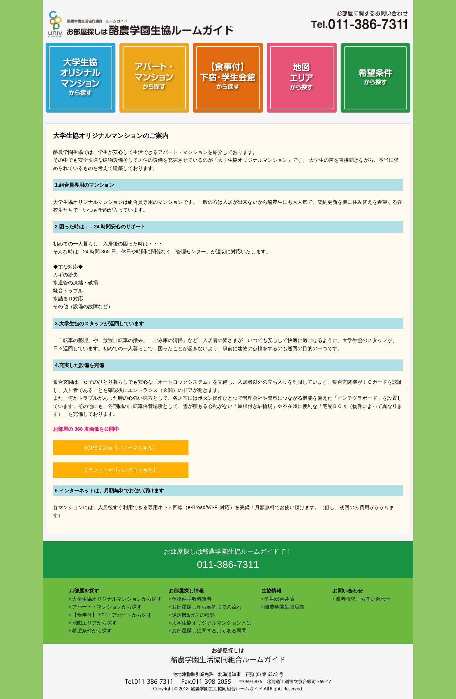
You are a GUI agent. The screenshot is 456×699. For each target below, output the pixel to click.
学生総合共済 (279, 599)
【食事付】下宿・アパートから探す (112, 615)
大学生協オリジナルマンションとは (212, 623)
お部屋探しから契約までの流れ (207, 607)
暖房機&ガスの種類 (193, 615)
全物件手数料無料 (192, 599)
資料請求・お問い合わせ (363, 599)
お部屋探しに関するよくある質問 (209, 630)
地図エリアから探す (94, 623)
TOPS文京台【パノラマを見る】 (120, 448)
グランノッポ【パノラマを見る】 (120, 470)
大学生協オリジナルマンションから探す (117, 599)
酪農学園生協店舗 (284, 607)
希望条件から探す (92, 630)
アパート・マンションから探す (107, 607)
